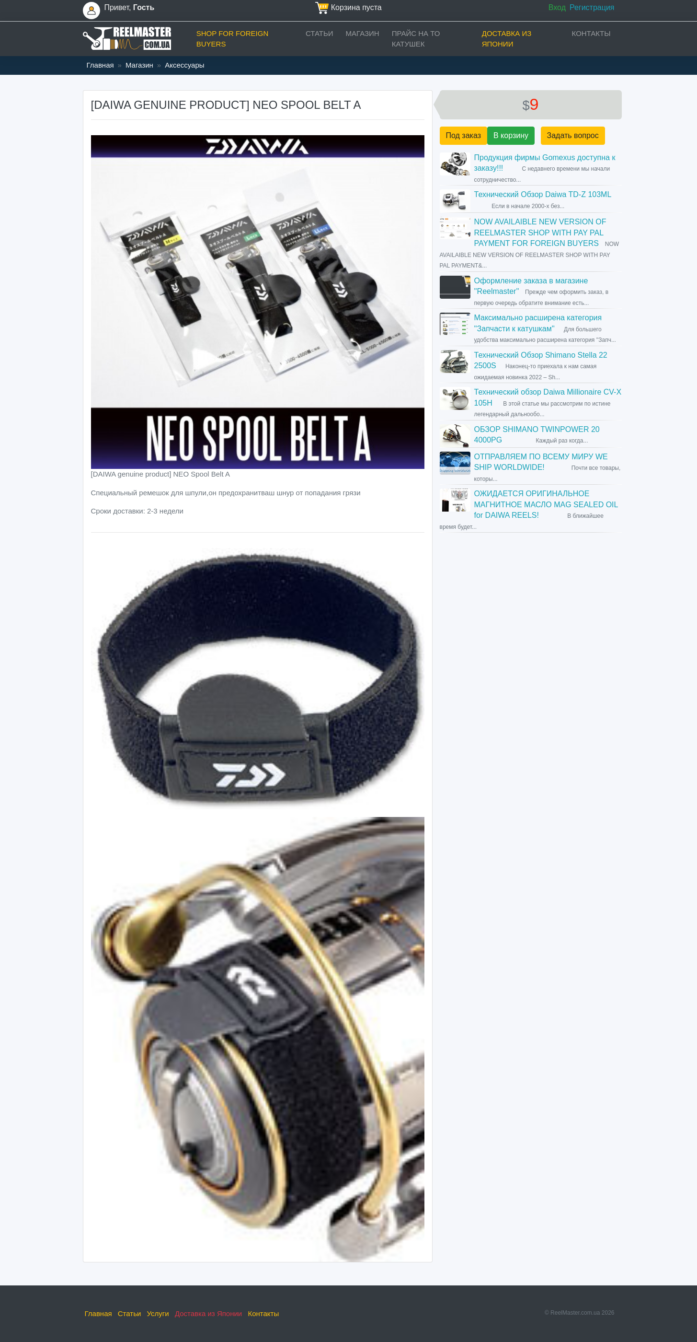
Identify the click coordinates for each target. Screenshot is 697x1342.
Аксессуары (184, 65)
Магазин (362, 33)
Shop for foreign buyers (232, 38)
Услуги (158, 1313)
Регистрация (592, 7)
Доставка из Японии (507, 38)
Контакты (591, 33)
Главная (100, 65)
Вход (557, 7)
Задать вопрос (573, 135)
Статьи (319, 33)
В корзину (510, 135)
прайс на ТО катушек (416, 38)
